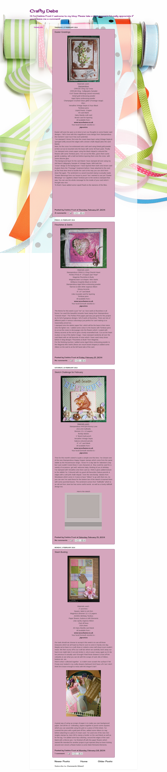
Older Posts (105, 761)
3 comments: (61, 213)
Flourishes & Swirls (63, 225)
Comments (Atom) (75, 766)
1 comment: (60, 753)
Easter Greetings (62, 32)
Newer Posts (62, 761)
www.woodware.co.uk (83, 122)
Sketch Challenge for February (69, 372)
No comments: (61, 360)
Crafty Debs (44, 10)
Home (83, 761)
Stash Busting (61, 552)
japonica (83, 127)
